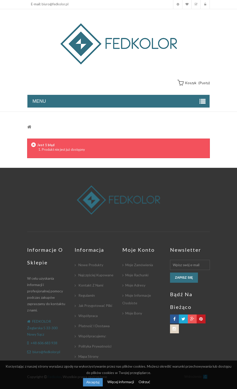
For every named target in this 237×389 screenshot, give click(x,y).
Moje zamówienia (139, 265)
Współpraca (88, 315)
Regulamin (86, 295)
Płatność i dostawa (94, 326)
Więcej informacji (121, 382)
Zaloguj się (205, 4)
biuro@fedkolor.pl (55, 4)
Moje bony (133, 313)
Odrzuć (144, 382)
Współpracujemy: (92, 336)
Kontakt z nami (90, 285)
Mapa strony (88, 356)
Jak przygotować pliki (95, 305)
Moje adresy (135, 285)
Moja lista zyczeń (186, 4)
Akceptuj (92, 382)
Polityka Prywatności (94, 346)
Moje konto (177, 4)
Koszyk (196, 4)
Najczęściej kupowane (95, 275)
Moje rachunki (136, 275)
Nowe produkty (90, 265)
